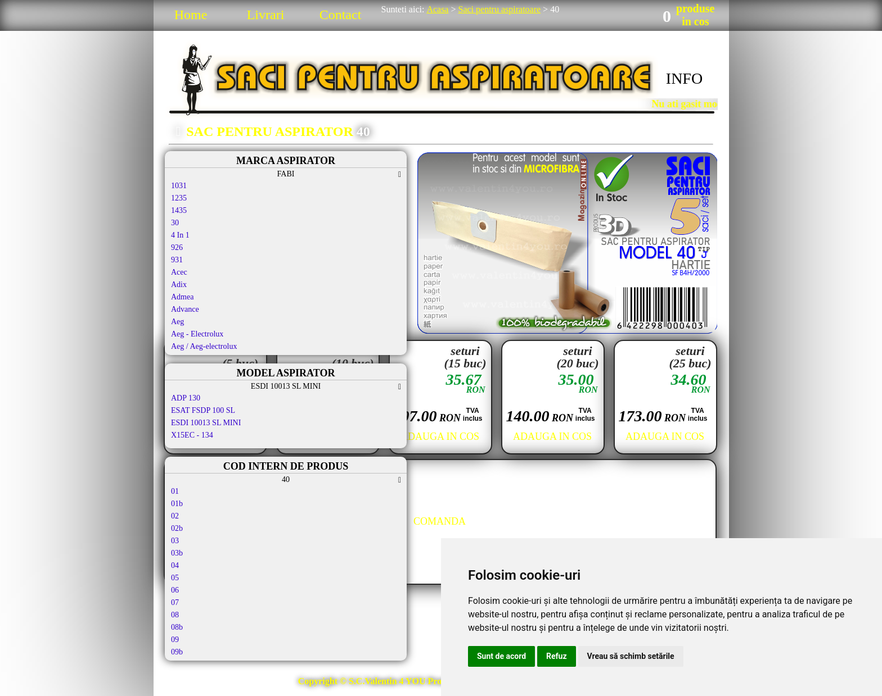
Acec (179, 272)
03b (177, 553)
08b (177, 627)
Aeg (177, 321)
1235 (179, 198)
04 (175, 565)
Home (191, 14)
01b (177, 503)
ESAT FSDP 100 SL (203, 410)
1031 (179, 185)
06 (175, 590)
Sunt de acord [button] (501, 656)
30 (175, 223)
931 (177, 260)
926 (177, 247)
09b (177, 652)
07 (175, 602)
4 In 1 (180, 235)
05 (175, 578)
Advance (185, 309)
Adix (179, 284)
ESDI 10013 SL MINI (206, 422)
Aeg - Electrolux (197, 334)
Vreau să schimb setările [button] (630, 656)
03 (175, 540)
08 (175, 615)
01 (175, 491)
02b (177, 528)
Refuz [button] (556, 656)
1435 (179, 210)
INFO (684, 78)
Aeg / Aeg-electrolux (204, 346)
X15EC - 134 (192, 435)
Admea (182, 297)
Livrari (266, 14)
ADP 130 (185, 398)
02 (175, 516)
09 (175, 639)
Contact (341, 14)
